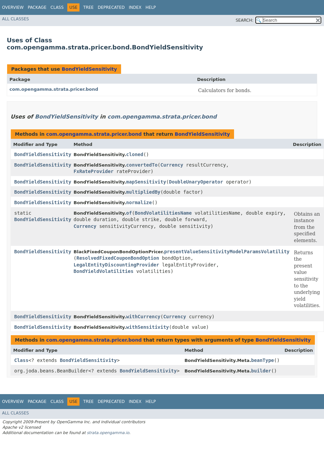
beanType (262, 360)
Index (135, 7)
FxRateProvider (94, 171)
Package (37, 7)
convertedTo (142, 165)
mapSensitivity (146, 182)
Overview (13, 7)
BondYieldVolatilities (104, 271)
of (129, 213)
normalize (139, 202)
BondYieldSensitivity (89, 69)
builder (261, 370)
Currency (171, 165)
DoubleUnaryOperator (196, 182)
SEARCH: (245, 20)
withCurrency (143, 316)
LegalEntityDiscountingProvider (116, 264)
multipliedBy (143, 192)
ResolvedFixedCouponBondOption (117, 258)
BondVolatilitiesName (163, 213)
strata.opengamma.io (108, 432)
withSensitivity (147, 327)
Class (57, 7)
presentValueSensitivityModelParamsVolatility (227, 251)
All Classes (15, 19)
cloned (134, 154)
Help (150, 7)
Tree (88, 7)
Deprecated (111, 7)
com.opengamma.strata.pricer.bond (53, 89)
